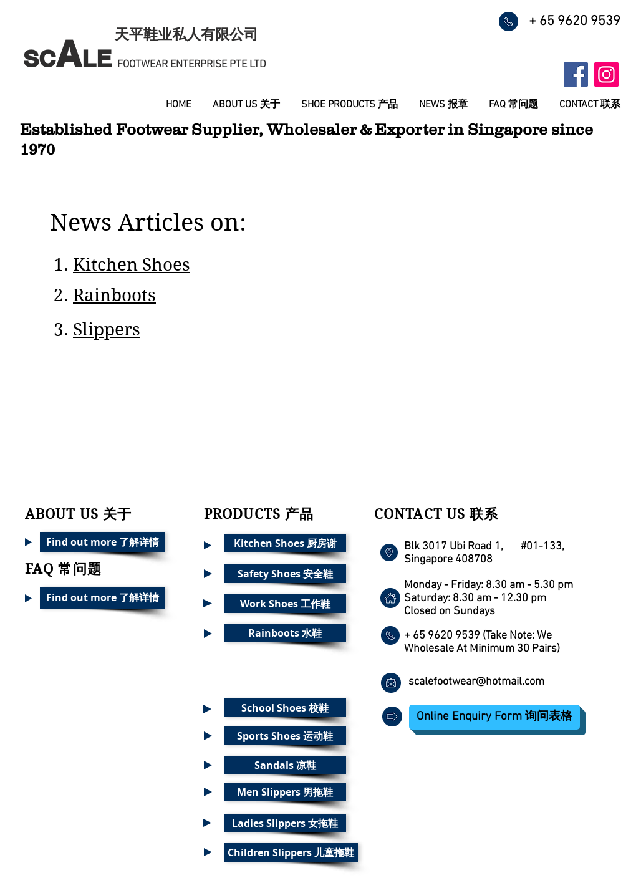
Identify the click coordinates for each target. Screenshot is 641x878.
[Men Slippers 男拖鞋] (285, 792)
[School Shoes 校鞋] (285, 707)
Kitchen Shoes (131, 264)
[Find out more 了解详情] (102, 542)
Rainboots (114, 295)
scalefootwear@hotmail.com (476, 681)
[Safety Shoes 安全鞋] (285, 573)
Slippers (106, 329)
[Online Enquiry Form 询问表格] (494, 717)
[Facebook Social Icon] (576, 74)
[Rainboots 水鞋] (285, 633)
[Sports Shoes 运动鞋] (285, 735)
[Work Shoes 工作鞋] (285, 603)
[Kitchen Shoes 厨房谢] (285, 543)
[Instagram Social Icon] (606, 74)
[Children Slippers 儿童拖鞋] (291, 852)
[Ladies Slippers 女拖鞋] (285, 823)
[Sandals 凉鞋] (285, 765)
